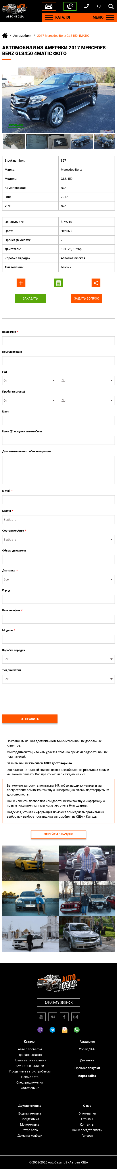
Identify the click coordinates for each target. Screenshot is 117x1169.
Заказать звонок (58, 1002)
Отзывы (87, 1119)
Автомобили (22, 35)
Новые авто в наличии (29, 1060)
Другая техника (29, 1105)
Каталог (30, 1041)
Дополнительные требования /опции (26, 451)
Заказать (30, 298)
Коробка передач (13, 650)
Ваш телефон (12, 610)
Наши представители (87, 1130)
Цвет (5, 411)
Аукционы (87, 1041)
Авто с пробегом (30, 1049)
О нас (87, 1105)
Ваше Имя (10, 332)
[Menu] (49, 17)
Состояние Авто (14, 530)
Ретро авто (30, 1130)
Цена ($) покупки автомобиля (22, 431)
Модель (8, 630)
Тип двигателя (11, 670)
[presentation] (35, 696)
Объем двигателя (14, 550)
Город (6, 590)
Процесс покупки (87, 1068)
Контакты (87, 1124)
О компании (87, 1113)
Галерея (87, 1135)
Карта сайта (87, 1076)
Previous (9, 99)
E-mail (7, 491)
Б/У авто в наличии (30, 1066)
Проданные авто (30, 1055)
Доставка (10, 570)
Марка (7, 511)
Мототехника (29, 1124)
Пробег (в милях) (13, 391)
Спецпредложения (29, 1082)
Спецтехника (30, 1119)
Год (4, 371)
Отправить (30, 719)
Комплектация (12, 351)
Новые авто (29, 1077)
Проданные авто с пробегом (29, 1071)
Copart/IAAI (87, 1049)
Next (107, 99)
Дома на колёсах (29, 1135)
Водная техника (29, 1113)
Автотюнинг (30, 1088)
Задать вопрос (86, 298)
